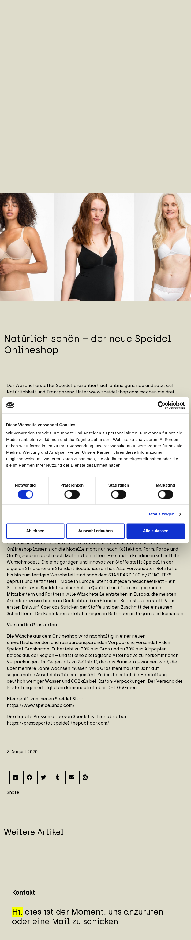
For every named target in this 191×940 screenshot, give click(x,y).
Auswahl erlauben (95, 531)
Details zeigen (160, 514)
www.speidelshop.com (113, 391)
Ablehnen (35, 531)
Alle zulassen (155, 531)
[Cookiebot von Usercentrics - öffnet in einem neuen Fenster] (161, 405)
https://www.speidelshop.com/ (41, 705)
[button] (15, 777)
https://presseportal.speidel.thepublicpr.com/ (58, 723)
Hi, (17, 912)
